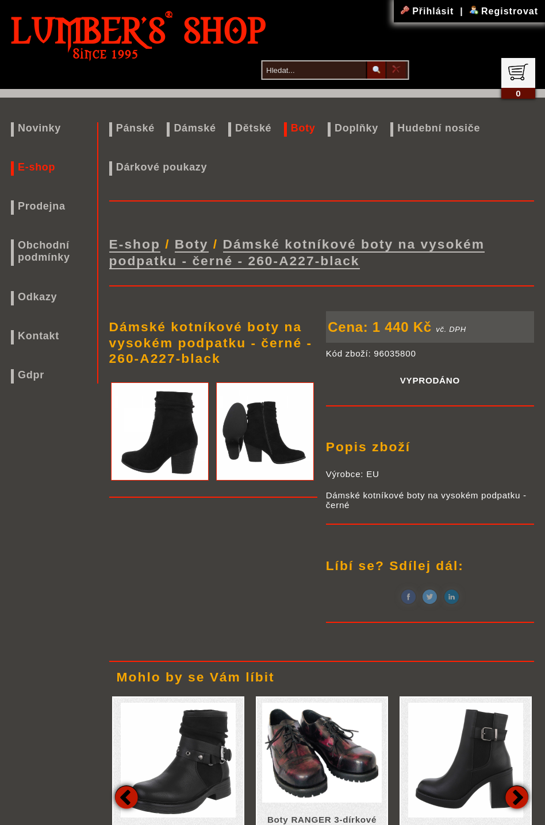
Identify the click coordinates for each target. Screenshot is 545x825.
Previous (126, 795)
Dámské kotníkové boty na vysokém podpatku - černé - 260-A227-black (297, 251)
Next (516, 795)
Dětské (253, 128)
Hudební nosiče (438, 128)
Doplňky (356, 128)
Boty (303, 128)
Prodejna (42, 206)
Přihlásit (429, 11)
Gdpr (31, 375)
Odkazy (37, 297)
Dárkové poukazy (162, 167)
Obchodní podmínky (44, 251)
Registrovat (504, 11)
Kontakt (38, 336)
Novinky (39, 128)
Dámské (195, 128)
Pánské (135, 128)
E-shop (36, 167)
